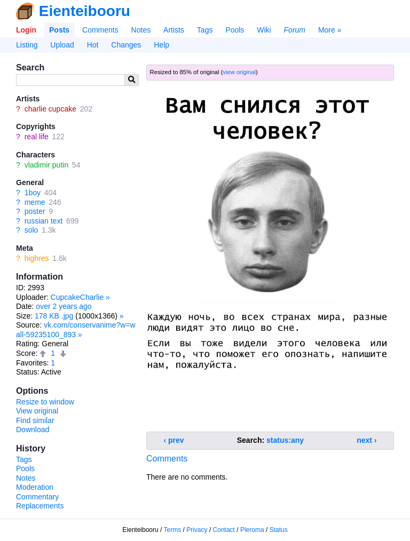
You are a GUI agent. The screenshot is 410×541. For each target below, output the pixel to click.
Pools (234, 30)
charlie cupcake (50, 109)
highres (37, 258)
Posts (59, 30)
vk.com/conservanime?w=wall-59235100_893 (76, 330)
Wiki (264, 30)
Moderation (34, 487)
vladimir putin (46, 165)
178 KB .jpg (54, 316)
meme (35, 202)
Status (279, 530)
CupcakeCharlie (77, 297)
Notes (141, 30)
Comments (100, 30)
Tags (205, 30)
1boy (33, 192)
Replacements (40, 506)
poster (35, 211)
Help (161, 45)
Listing (26, 45)
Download (32, 429)
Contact (224, 530)
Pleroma (252, 530)
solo (31, 230)
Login (26, 30)
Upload (62, 45)
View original (37, 411)
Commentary (37, 496)
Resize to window (45, 401)
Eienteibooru (84, 11)
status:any (285, 440)
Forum (294, 30)
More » (330, 30)
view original (239, 72)
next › (366, 440)
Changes (126, 45)
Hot (93, 45)
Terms (173, 530)
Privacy (196, 530)
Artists (173, 30)
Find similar (35, 420)
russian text (44, 221)
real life (37, 136)
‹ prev (174, 440)
